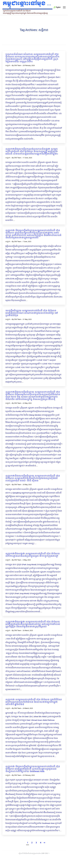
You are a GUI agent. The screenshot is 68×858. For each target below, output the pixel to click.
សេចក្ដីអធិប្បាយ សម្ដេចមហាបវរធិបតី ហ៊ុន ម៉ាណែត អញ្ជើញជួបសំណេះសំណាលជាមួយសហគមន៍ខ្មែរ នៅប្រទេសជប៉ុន (31, 313)
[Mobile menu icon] (64, 7)
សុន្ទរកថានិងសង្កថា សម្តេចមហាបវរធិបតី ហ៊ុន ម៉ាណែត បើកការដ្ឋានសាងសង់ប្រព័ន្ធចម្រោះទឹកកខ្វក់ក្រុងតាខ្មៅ (32, 555)
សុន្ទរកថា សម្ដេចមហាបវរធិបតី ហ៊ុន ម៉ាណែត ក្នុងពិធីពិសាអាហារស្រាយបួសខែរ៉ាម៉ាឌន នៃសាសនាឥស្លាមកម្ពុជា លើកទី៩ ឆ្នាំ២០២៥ (33, 702)
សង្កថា (7, 65)
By (16, 65)
